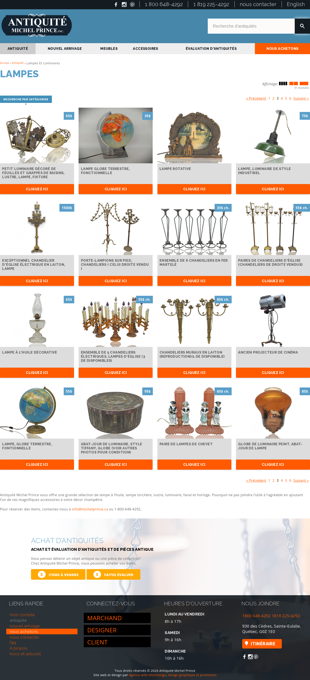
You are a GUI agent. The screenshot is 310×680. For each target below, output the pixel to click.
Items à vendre (58, 574)
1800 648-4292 (256, 615)
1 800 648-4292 (164, 4)
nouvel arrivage (65, 49)
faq (13, 642)
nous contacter (258, 4)
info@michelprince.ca (90, 509)
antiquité (18, 49)
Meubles (109, 49)
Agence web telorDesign (147, 675)
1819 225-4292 (286, 615)
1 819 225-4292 (211, 4)
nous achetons (282, 49)
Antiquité (18, 63)
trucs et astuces (25, 653)
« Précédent (256, 97)
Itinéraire (263, 644)
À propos (18, 648)
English (296, 4)
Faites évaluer (113, 574)
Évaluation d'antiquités (211, 49)
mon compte (22, 614)
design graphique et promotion (192, 675)
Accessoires (145, 49)
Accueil (4, 63)
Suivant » (301, 97)
